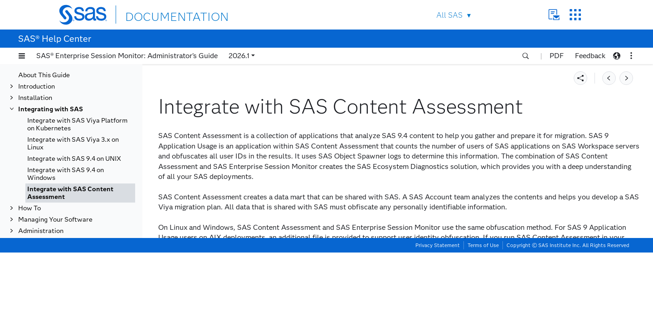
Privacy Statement (437, 320)
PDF (557, 55)
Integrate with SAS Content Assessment (70, 193)
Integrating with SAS (50, 109)
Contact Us (554, 14)
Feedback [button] (590, 55)
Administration (40, 231)
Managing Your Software (55, 219)
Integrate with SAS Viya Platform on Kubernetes (77, 124)
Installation (35, 98)
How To (29, 208)
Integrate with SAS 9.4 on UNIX (74, 159)
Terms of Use (483, 320)
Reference (33, 242)
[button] (22, 55)
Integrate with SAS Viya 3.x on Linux (73, 143)
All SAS (449, 15)
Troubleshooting (42, 265)
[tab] (80, 193)
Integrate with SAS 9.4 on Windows (65, 174)
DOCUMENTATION (158, 14)
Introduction (36, 86)
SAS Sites (575, 14)
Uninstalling (36, 254)
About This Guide (44, 75)
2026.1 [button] (239, 55)
